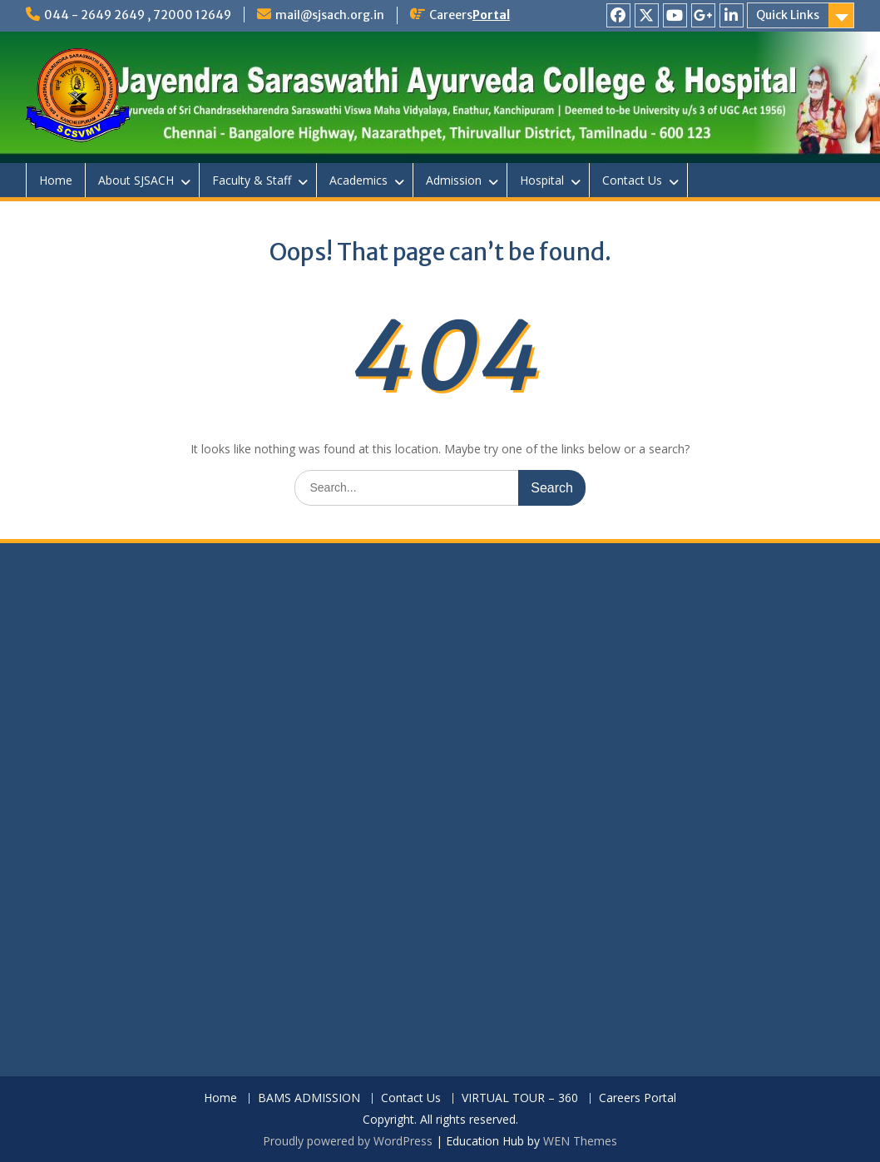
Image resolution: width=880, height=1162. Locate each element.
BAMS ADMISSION (309, 1098)
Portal (491, 14)
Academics (358, 180)
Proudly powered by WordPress (348, 1141)
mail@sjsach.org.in (329, 14)
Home (55, 180)
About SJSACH (136, 180)
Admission (454, 180)
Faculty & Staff (251, 180)
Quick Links (787, 14)
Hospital (542, 180)
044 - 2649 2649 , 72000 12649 (137, 14)
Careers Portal (637, 1098)
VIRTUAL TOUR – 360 (520, 1098)
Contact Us (632, 180)
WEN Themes (580, 1141)
